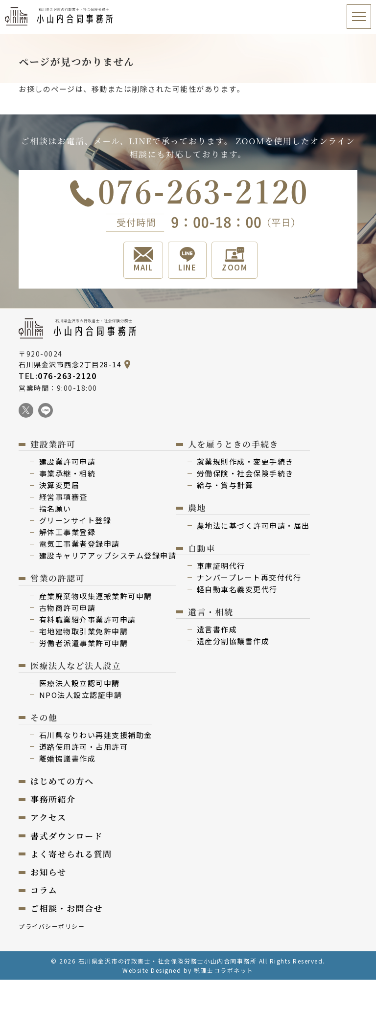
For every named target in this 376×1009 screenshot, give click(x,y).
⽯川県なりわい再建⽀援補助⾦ (95, 735)
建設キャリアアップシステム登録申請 (108, 555)
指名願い (55, 508)
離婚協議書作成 (67, 758)
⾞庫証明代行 (221, 566)
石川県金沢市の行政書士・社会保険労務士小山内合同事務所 (167, 961)
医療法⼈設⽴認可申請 (79, 683)
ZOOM (234, 259)
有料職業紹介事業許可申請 (87, 619)
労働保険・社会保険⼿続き (245, 473)
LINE (187, 259)
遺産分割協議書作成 (233, 641)
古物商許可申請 (67, 608)
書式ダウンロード (66, 836)
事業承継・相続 (67, 473)
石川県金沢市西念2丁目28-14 (70, 364)
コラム (43, 890)
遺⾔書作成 (217, 629)
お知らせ (48, 872)
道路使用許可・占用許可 (83, 746)
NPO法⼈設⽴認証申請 (80, 695)
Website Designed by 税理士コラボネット (188, 970)
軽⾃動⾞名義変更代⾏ (237, 589)
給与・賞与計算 (225, 485)
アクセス (48, 817)
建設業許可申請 (67, 461)
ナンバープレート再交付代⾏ (249, 577)
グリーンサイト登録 (75, 520)
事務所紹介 (53, 799)
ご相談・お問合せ (66, 908)
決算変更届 (59, 485)
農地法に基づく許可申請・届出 (253, 525)
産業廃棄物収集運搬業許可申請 (95, 596)
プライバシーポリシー (52, 926)
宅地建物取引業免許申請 (83, 631)
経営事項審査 (63, 497)
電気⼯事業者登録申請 (79, 543)
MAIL (143, 259)
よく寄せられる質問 (71, 854)
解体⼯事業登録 (67, 532)
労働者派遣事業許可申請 (83, 643)
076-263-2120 (67, 375)
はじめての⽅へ (62, 781)
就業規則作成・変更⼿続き (245, 461)
